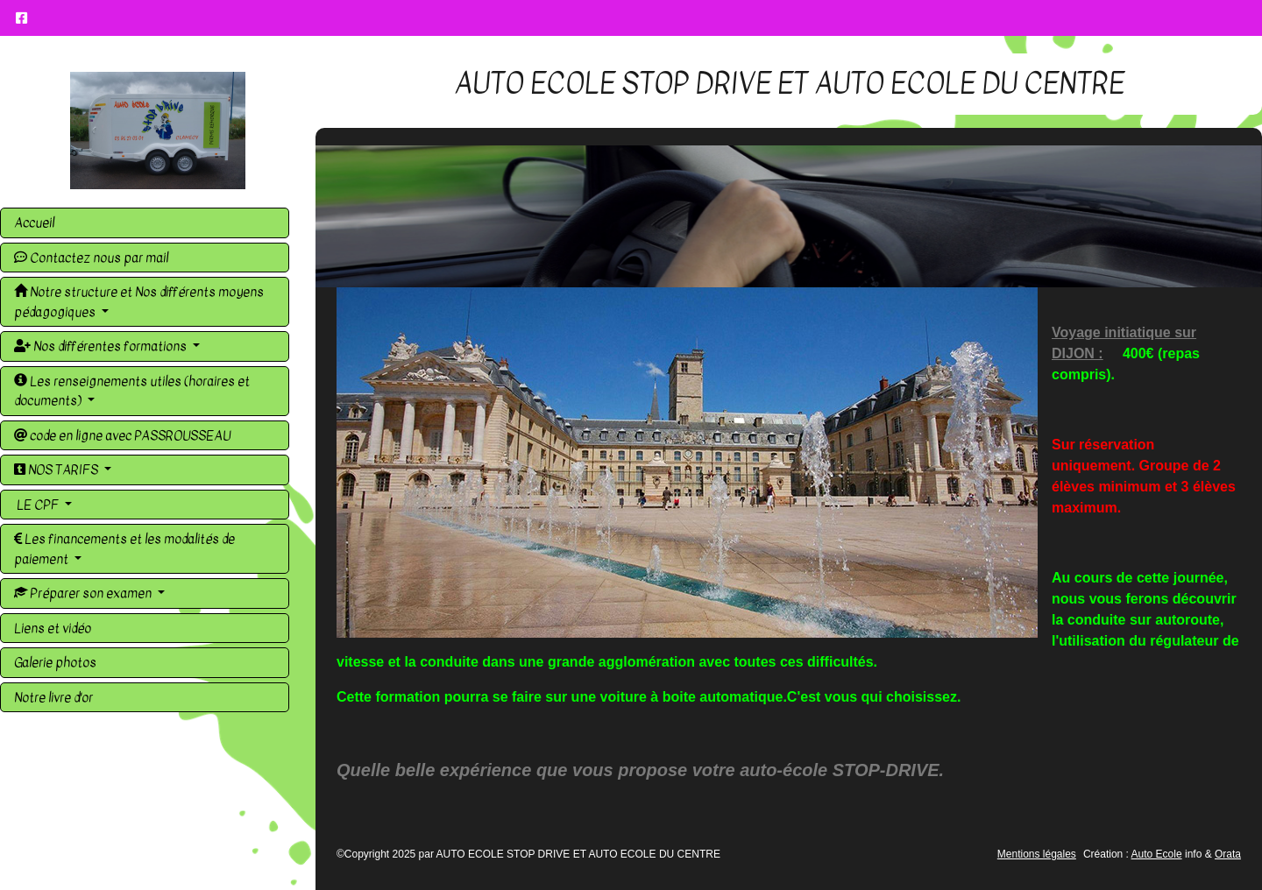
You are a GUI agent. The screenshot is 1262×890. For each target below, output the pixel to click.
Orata (1228, 854)
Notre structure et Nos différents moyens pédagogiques (139, 301)
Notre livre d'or (53, 697)
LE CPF (37, 504)
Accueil (34, 222)
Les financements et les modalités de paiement (124, 549)
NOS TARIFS (57, 469)
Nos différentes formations (101, 346)
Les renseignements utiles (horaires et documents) (132, 391)
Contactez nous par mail (91, 257)
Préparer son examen (84, 593)
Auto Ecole (1156, 854)
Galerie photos (55, 662)
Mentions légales (1036, 854)
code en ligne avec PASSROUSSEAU (122, 435)
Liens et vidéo (52, 628)
